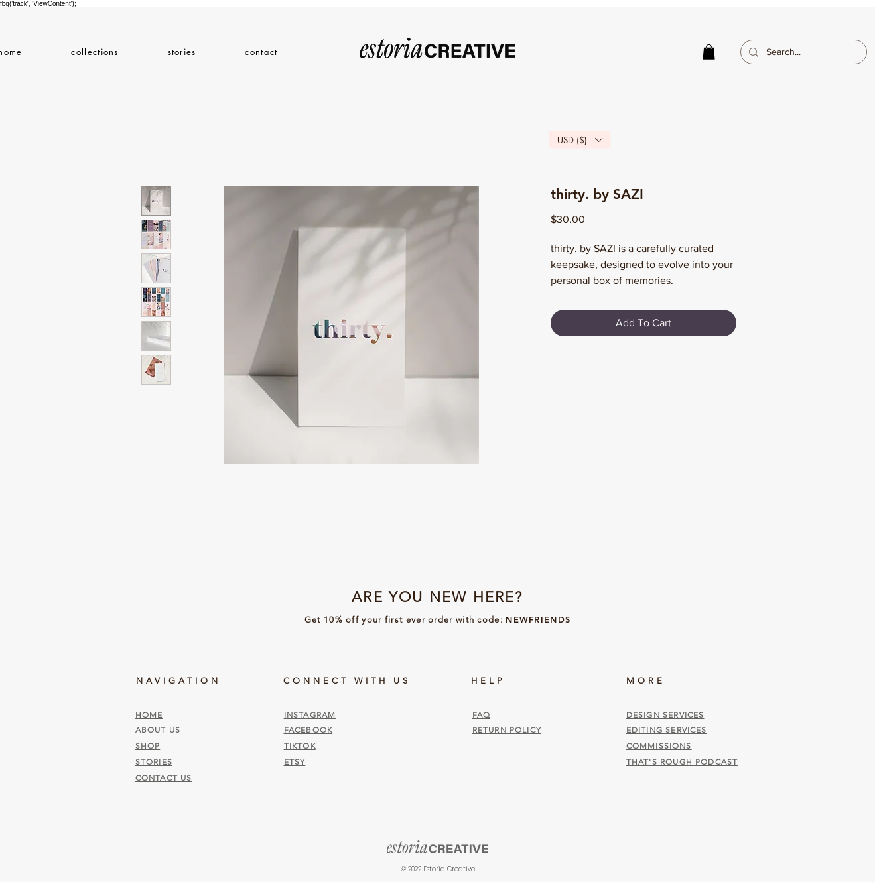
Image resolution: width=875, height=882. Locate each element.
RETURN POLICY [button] (507, 730)
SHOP (148, 746)
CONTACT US (163, 778)
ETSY (295, 762)
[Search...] (802, 52)
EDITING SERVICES (666, 730)
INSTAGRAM (310, 715)
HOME (149, 715)
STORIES (153, 762)
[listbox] (580, 140)
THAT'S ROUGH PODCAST (682, 762)
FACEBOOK (308, 730)
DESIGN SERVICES (665, 715)
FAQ (481, 715)
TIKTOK (300, 746)
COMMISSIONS (659, 746)
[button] (95, 51)
